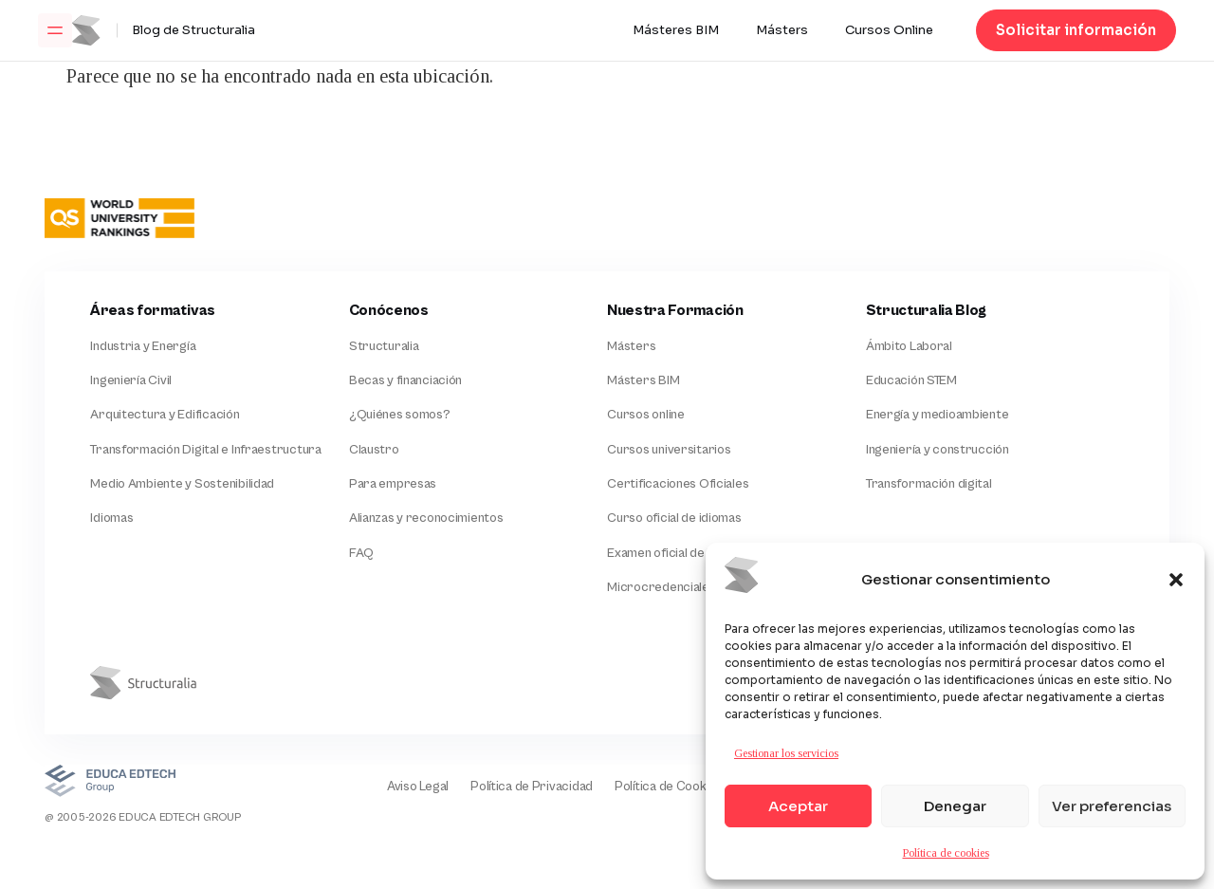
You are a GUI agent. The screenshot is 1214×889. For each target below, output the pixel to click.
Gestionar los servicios (786, 753)
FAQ (361, 556)
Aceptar (798, 806)
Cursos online (645, 416)
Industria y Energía (142, 346)
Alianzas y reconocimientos (426, 520)
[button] (1176, 579)
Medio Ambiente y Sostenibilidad (181, 485)
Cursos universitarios (668, 451)
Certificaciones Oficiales (677, 485)
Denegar (955, 806)
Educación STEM (911, 381)
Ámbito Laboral (909, 346)
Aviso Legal (413, 790)
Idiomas (111, 520)
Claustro (374, 451)
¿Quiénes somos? (400, 416)
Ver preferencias (1111, 806)
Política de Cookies (667, 790)
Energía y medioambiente (937, 416)
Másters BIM (643, 381)
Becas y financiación (405, 381)
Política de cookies (946, 853)
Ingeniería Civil (131, 381)
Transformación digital (929, 485)
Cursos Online (889, 30)
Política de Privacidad (528, 790)
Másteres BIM (676, 30)
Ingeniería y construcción (937, 451)
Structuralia (384, 346)
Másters (782, 30)
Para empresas (392, 485)
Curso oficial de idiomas (674, 520)
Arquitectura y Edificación (164, 416)
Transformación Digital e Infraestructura (205, 451)
